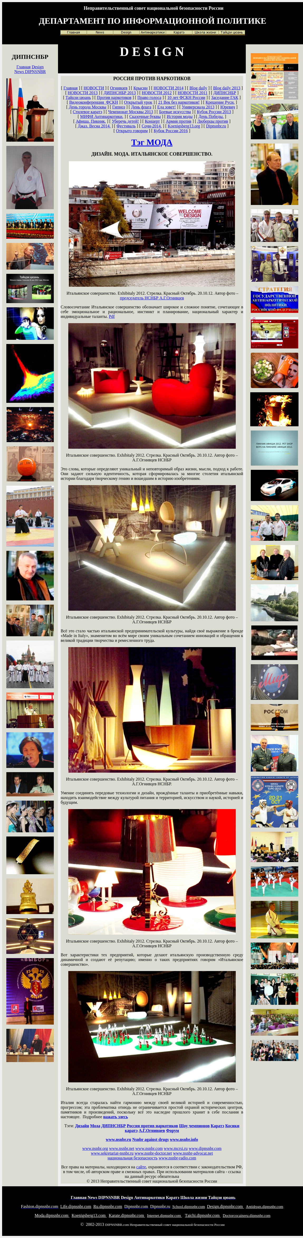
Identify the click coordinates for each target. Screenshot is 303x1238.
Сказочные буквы (145, 116)
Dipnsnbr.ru (216, 126)
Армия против (178, 121)
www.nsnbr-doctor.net (153, 1153)
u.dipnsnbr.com (107, 1206)
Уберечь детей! (125, 121)
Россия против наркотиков (152, 1126)
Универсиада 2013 (198, 107)
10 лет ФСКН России (186, 97)
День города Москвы (87, 107)
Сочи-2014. (152, 126)
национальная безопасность (132, 1158)
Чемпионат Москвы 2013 (130, 111)
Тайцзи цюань (78, 97)
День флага (141, 107)
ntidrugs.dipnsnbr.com (264, 1206)
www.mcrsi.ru (176, 1148)
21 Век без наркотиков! (179, 102)
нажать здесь (115, 1117)
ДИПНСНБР (224, 92)
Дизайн (82, 1126)
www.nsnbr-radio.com (177, 1158)
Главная (23, 67)
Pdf (112, 316)
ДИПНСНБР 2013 (120, 92)
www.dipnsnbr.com (205, 1148)
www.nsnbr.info (184, 1139)
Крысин (140, 88)
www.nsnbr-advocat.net (193, 1153)
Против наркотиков (114, 97)
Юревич (227, 107)
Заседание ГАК (224, 97)
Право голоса (149, 97)
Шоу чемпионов (194, 1126)
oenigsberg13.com (89, 1215)
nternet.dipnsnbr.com (164, 1215)
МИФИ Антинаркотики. (101, 116)
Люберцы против (212, 121)
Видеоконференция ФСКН (93, 102)
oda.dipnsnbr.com (52, 1215)
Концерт (152, 121)
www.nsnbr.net (121, 1148)
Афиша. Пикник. (91, 121)
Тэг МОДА (151, 142)
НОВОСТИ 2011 (193, 92)
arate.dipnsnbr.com (127, 1215)
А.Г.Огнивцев (152, 298)
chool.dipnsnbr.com (188, 1206)
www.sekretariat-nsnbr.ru (112, 1153)
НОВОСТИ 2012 (157, 92)
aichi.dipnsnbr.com (203, 1215)
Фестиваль (126, 126)
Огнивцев (118, 88)
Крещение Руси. (220, 102)
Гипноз (118, 107)
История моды (180, 116)
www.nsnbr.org (95, 1148)
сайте (141, 1167)
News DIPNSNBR (30, 71)
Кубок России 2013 (214, 111)
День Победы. (211, 116)
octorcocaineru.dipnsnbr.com (247, 1215)
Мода (95, 1126)
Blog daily (198, 88)
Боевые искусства (175, 111)
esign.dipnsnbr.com (225, 1206)
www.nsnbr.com (149, 1148)
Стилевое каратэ (87, 111)
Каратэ (217, 1126)
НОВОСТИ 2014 (168, 88)
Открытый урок (138, 102)
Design (38, 67)
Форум (172, 1130)
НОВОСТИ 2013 (83, 92)
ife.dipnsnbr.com (75, 1206)
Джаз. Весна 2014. (94, 126)
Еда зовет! (166, 107)
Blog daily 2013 (226, 88)
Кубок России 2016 (171, 130)
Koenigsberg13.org (184, 126)
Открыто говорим (132, 130)
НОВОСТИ (94, 88)
